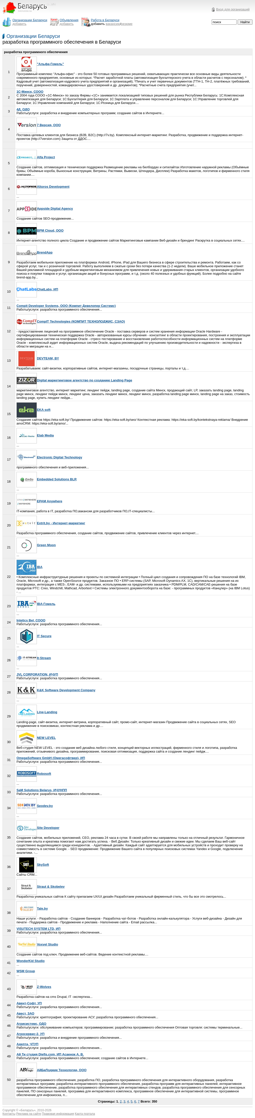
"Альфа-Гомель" (40, 64)
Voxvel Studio (37, 944)
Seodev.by (34, 806)
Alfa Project (35, 157)
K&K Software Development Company (55, 690)
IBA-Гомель (35, 604)
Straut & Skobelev (40, 886)
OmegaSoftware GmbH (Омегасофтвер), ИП (50, 758)
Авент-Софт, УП (29, 1003)
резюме (126, 24)
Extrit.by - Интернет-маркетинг (50, 523)
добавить (19, 24)
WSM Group (25, 971)
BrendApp (34, 252)
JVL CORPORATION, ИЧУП (37, 674)
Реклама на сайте (28, 1114)
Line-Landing (36, 712)
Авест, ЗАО (25, 1013)
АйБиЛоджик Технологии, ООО (51, 1070)
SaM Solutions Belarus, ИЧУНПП (41, 790)
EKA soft (33, 410)
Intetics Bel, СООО (30, 620)
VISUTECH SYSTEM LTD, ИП (38, 929)
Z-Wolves (33, 987)
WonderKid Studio (30, 961)
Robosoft (33, 773)
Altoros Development (42, 186)
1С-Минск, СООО (29, 91)
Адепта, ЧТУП (27, 1044)
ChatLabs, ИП (37, 289)
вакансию (113, 24)
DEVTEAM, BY (37, 358)
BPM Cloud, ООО (40, 230)
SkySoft (32, 864)
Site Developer (37, 828)
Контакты (8, 1114)
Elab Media (35, 435)
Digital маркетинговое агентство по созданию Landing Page (74, 380)
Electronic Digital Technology (49, 457)
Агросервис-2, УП (30, 1034)
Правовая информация (58, 1114)
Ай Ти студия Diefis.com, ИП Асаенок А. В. (50, 1054)
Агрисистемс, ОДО (31, 1024)
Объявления (69, 20)
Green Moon (36, 545)
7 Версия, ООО (38, 125)
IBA (29, 567)
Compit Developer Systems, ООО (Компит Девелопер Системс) (66, 306)
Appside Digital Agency (44, 208)
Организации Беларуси (33, 36)
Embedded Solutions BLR (46, 479)
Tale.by (32, 908)
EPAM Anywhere (39, 501)
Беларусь (27, 1110)
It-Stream (33, 658)
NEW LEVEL (36, 738)
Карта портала (85, 1114)
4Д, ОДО (23, 109)
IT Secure (34, 636)
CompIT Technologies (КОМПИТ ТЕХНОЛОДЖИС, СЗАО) (70, 321)
